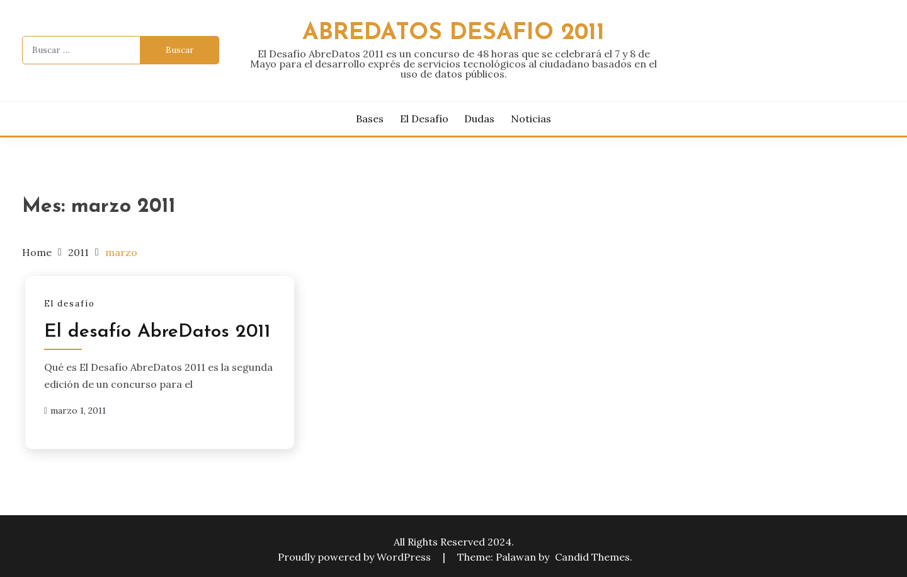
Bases (370, 118)
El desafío (424, 118)
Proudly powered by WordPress (355, 557)
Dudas (479, 118)
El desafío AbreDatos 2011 (157, 332)
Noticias (531, 118)
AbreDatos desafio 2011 (453, 33)
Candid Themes (592, 557)
